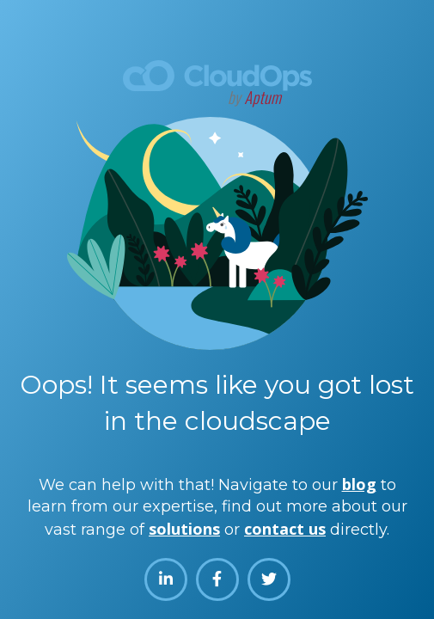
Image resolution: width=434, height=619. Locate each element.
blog (359, 484)
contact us (285, 528)
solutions (184, 528)
